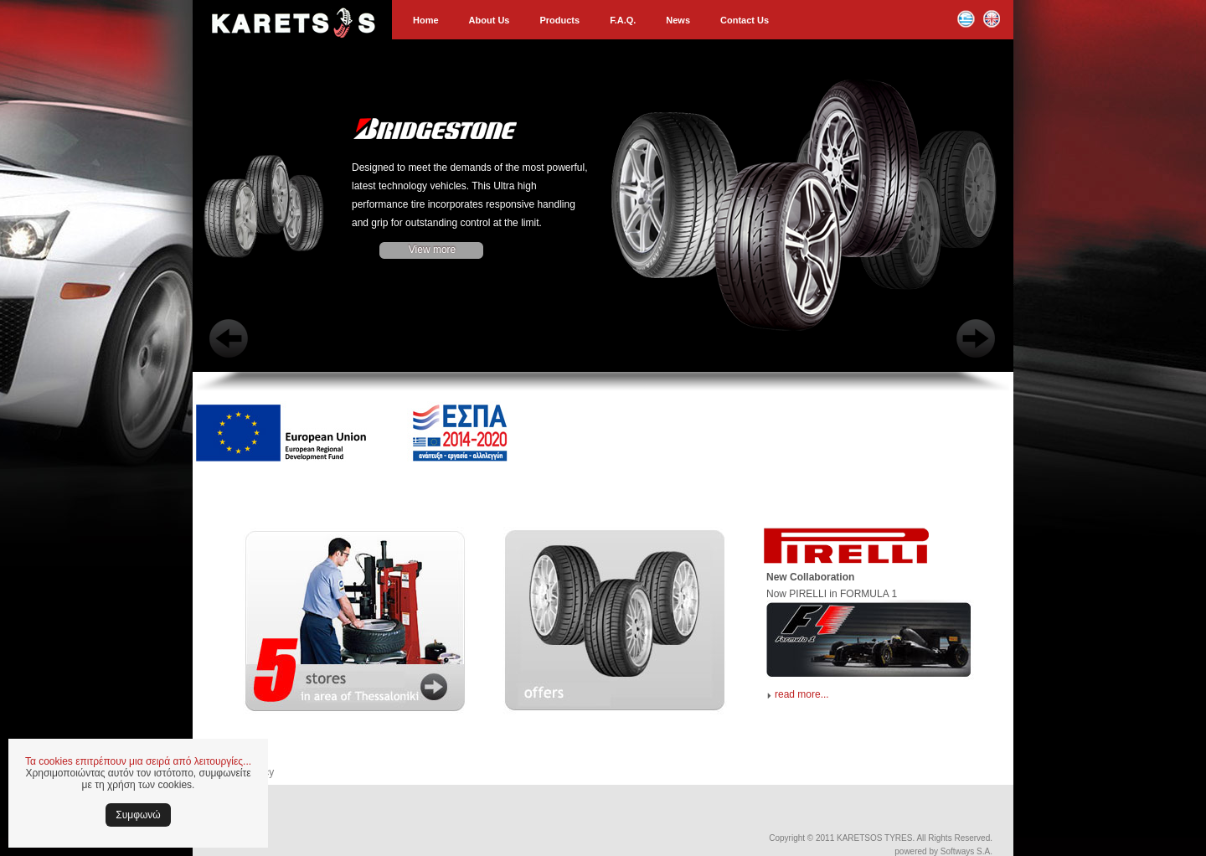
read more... (802, 694)
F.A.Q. (623, 20)
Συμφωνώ (138, 815)
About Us (489, 20)
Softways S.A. (966, 851)
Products (559, 20)
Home (426, 20)
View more (432, 249)
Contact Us (744, 20)
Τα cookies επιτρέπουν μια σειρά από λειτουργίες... (138, 761)
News (678, 20)
